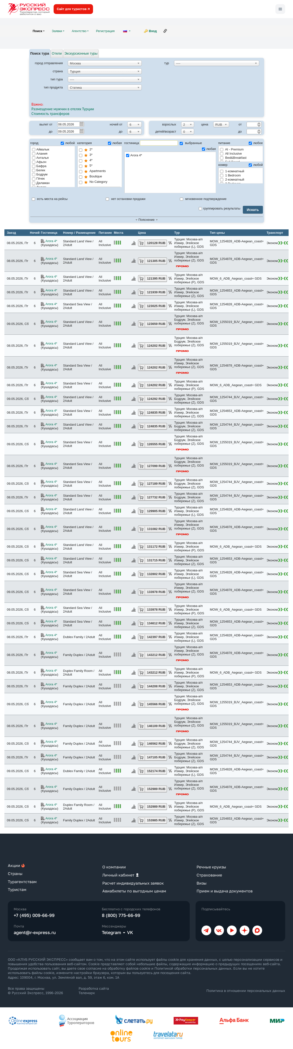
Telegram (111, 932)
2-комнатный (232, 179)
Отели (57, 53)
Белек (38, 170)
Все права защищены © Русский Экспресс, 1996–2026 (35, 990)
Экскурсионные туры (80, 53)
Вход (153, 31)
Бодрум (39, 174)
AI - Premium (232, 149)
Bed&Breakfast (233, 158)
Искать (253, 210)
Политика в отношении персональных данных (245, 990)
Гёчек (38, 178)
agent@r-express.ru (35, 932)
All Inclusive (231, 153)
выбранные (191, 143)
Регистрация (105, 31)
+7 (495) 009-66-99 (34, 915)
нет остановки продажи (125, 199)
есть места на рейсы (50, 199)
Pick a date (81, 124)
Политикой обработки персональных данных (192, 968)
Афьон (39, 162)
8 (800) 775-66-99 (121, 915)
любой (68, 143)
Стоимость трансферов (51, 113)
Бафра (39, 166)
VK (130, 932)
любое (256, 143)
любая (115, 143)
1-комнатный (232, 171)
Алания (39, 153)
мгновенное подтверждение (203, 199)
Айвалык (40, 149)
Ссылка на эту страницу (165, 31)
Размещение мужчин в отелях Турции (63, 109)
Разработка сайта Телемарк (94, 990)
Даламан (41, 183)
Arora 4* (170, 155)
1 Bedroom (230, 175)
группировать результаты (219, 208)
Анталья (40, 158)
